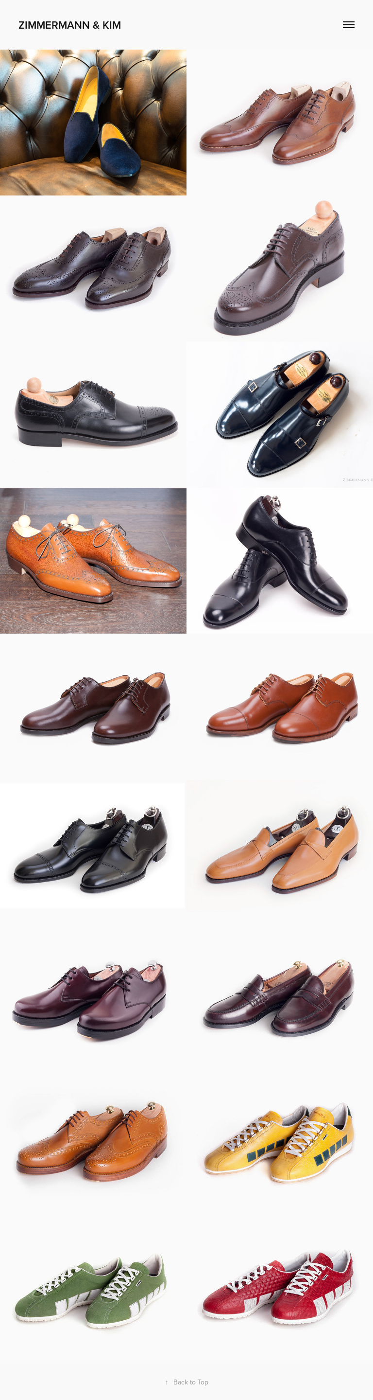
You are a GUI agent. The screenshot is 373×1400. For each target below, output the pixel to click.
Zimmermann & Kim (69, 25)
